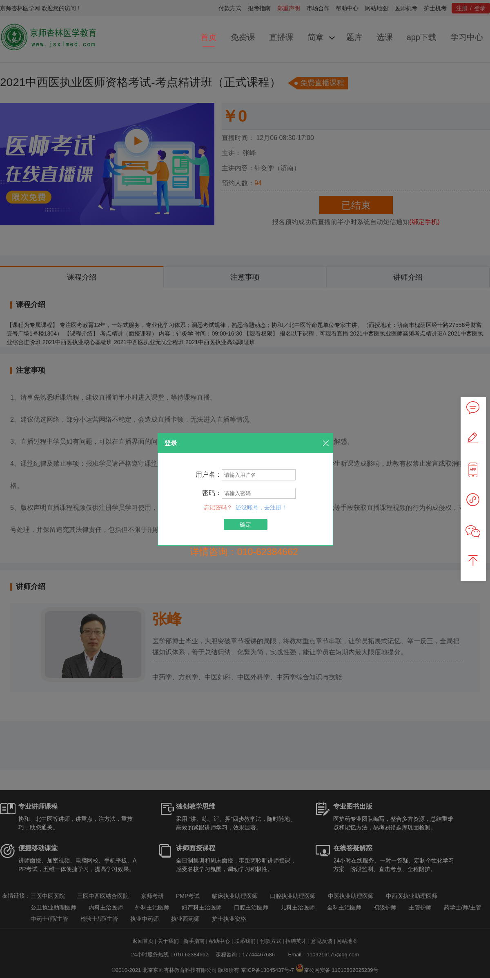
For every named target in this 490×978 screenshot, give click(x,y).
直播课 (281, 37)
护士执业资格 (229, 919)
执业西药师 (185, 919)
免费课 (243, 37)
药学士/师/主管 (462, 907)
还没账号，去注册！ (261, 507)
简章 (315, 37)
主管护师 (420, 907)
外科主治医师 (152, 907)
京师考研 (152, 896)
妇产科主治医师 (202, 907)
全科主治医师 (344, 907)
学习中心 (466, 37)
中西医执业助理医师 (411, 896)
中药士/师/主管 (49, 919)
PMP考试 (188, 896)
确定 (245, 524)
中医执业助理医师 (351, 896)
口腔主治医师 (251, 907)
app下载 (422, 37)
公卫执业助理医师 (53, 907)
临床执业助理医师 (235, 896)
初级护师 (385, 907)
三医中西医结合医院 (103, 896)
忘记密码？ (219, 507)
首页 (208, 37)
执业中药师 (144, 919)
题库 (354, 37)
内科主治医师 (106, 907)
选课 (384, 37)
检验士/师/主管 (99, 919)
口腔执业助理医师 (293, 896)
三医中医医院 (48, 896)
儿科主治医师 (298, 907)
